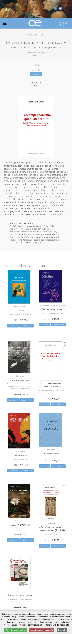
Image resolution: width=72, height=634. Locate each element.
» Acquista (36, 74)
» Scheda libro (26, 325)
